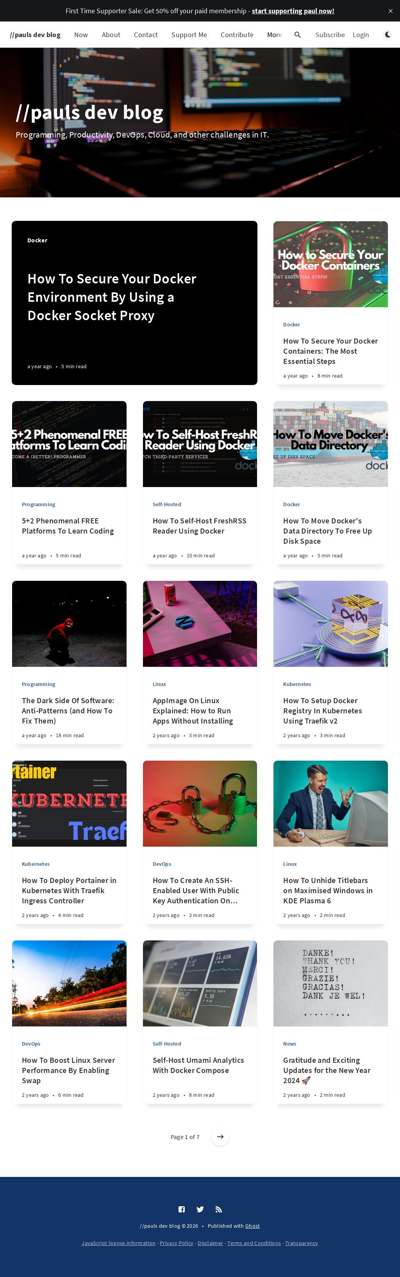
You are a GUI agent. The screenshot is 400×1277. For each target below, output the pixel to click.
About (111, 34)
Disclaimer (210, 1243)
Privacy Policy (176, 1243)
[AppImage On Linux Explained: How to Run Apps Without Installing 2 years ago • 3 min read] (200, 723)
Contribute (237, 34)
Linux (159, 684)
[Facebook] (182, 1209)
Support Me (189, 34)
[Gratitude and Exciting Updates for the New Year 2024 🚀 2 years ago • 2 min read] (330, 1083)
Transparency (301, 1243)
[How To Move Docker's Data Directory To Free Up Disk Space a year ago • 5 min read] (330, 544)
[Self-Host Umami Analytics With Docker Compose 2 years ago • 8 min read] (200, 1083)
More (279, 34)
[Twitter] (200, 1209)
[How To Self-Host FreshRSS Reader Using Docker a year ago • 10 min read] (200, 544)
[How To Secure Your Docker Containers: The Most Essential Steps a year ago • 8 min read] (330, 364)
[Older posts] (220, 1137)
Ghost (252, 1225)
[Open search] (297, 35)
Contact (146, 34)
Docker (291, 324)
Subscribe (330, 34)
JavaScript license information (118, 1243)
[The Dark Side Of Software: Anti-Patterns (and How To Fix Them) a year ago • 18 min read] (69, 723)
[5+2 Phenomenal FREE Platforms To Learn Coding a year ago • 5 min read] (69, 544)
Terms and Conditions (254, 1243)
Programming (38, 504)
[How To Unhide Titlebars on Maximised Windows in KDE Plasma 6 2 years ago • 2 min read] (330, 903)
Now (81, 34)
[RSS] (219, 1209)
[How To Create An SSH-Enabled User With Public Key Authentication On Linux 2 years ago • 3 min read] (200, 903)
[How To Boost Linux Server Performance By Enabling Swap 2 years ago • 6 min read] (69, 1083)
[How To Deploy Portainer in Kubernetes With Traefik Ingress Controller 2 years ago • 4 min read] (69, 903)
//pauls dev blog (35, 34)
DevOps (162, 863)
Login (361, 34)
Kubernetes (297, 684)
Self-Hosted (167, 504)
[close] (390, 11)
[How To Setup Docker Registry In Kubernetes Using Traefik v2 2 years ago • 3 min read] (330, 723)
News (289, 1043)
